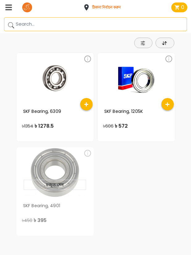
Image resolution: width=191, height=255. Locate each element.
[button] (104, 7)
